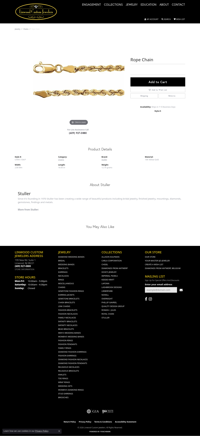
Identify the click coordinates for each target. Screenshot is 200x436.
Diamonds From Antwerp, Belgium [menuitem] (163, 268)
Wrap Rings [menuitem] (64, 382)
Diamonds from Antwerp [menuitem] (115, 268)
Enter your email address (158, 284)
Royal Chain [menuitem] (108, 313)
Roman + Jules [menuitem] (109, 310)
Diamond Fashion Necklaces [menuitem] (73, 359)
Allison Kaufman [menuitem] (110, 256)
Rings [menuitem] (61, 279)
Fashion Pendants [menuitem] (67, 344)
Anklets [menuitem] (62, 374)
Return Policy (70, 421)
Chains (25, 29)
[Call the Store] (23, 266)
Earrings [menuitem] (63, 272)
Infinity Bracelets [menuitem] (67, 321)
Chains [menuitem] (61, 287)
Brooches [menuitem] (63, 397)
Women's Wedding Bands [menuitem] (71, 336)
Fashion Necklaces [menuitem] (68, 313)
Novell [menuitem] (105, 294)
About (164, 4)
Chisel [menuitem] (105, 264)
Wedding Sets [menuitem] (65, 386)
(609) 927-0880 (78, 132)
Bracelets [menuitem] (63, 268)
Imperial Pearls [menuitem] (110, 275)
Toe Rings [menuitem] (63, 378)
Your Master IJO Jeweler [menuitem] (157, 260)
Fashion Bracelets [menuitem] (67, 310)
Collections (113, 4)
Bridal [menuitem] (61, 260)
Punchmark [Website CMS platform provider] (105, 432)
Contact (178, 4)
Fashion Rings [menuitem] (65, 340)
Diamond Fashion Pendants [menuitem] (72, 363)
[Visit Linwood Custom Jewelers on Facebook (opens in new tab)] (146, 299)
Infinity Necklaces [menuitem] (67, 325)
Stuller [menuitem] (105, 317)
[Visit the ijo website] (107, 411)
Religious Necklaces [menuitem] (68, 367)
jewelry (17, 29)
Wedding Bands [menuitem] (66, 264)
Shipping (144, 96)
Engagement (91, 4)
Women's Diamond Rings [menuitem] (71, 389)
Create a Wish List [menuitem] (154, 264)
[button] (151, 19)
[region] (78, 80)
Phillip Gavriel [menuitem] (109, 302)
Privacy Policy (85, 421)
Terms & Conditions (103, 421)
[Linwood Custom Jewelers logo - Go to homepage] (37, 11)
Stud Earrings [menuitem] (65, 393)
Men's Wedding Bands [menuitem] (69, 332)
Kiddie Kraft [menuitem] (108, 279)
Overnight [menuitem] (107, 298)
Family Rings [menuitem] (64, 348)
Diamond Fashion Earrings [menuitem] (72, 351)
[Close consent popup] (59, 431)
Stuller (104, 159)
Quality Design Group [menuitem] (113, 306)
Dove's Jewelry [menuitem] (109, 272)
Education (148, 4)
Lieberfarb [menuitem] (107, 291)
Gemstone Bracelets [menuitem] (68, 298)
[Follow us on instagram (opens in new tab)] (150, 299)
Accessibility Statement (125, 421)
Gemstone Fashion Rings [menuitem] (71, 291)
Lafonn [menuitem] (105, 283)
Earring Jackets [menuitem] (66, 294)
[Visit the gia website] (93, 411)
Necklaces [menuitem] (63, 275)
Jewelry (132, 4)
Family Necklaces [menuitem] (67, 317)
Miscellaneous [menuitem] (66, 283)
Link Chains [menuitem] (64, 306)
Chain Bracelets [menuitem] (66, 302)
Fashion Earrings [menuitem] (67, 355)
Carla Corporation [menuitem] (112, 260)
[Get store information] (24, 269)
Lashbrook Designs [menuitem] (112, 287)
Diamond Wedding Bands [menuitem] (71, 256)
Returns (171, 96)
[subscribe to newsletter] (181, 290)
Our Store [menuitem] (150, 256)
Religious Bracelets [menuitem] (68, 370)
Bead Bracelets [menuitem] (66, 329)
